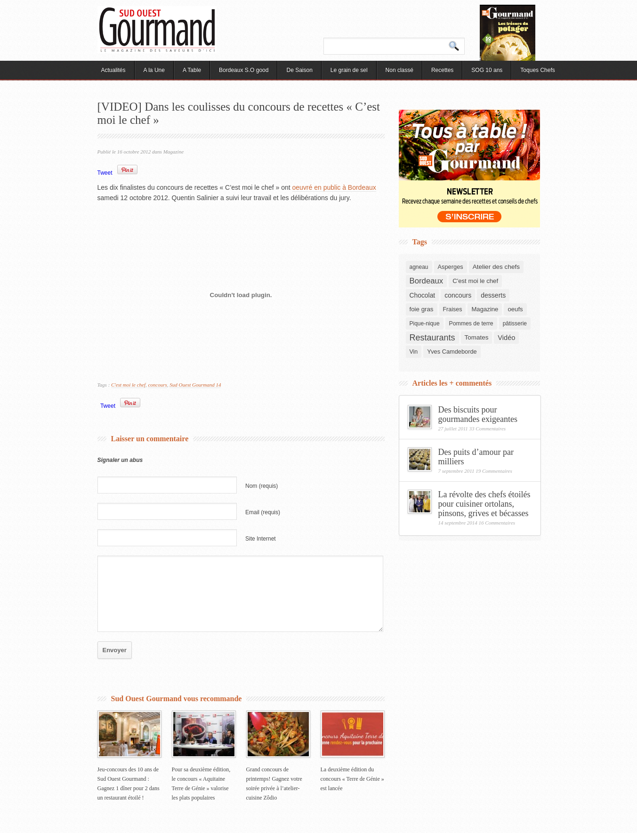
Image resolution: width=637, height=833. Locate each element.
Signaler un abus (120, 460)
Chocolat (422, 295)
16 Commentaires (497, 523)
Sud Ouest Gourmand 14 (195, 385)
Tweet (105, 173)
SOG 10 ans (486, 70)
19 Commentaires (494, 471)
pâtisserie (515, 323)
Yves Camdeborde (451, 351)
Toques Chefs (537, 70)
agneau (419, 267)
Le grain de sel (349, 70)
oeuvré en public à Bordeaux (334, 187)
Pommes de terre (471, 323)
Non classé (399, 70)
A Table (192, 70)
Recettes (442, 70)
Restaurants (432, 337)
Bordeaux (426, 280)
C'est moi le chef (128, 385)
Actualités (113, 70)
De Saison (299, 70)
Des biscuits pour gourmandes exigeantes (477, 414)
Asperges (450, 266)
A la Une (154, 70)
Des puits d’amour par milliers (476, 456)
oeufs (515, 309)
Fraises (452, 309)
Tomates (477, 337)
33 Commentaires (487, 428)
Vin (414, 351)
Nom (261, 486)
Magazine (173, 151)
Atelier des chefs (496, 266)
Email (262, 512)
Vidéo (506, 337)
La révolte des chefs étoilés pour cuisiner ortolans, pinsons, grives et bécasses (484, 504)
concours (157, 385)
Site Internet (260, 538)
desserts (493, 295)
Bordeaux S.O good (243, 70)
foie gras (422, 309)
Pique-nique (425, 323)
